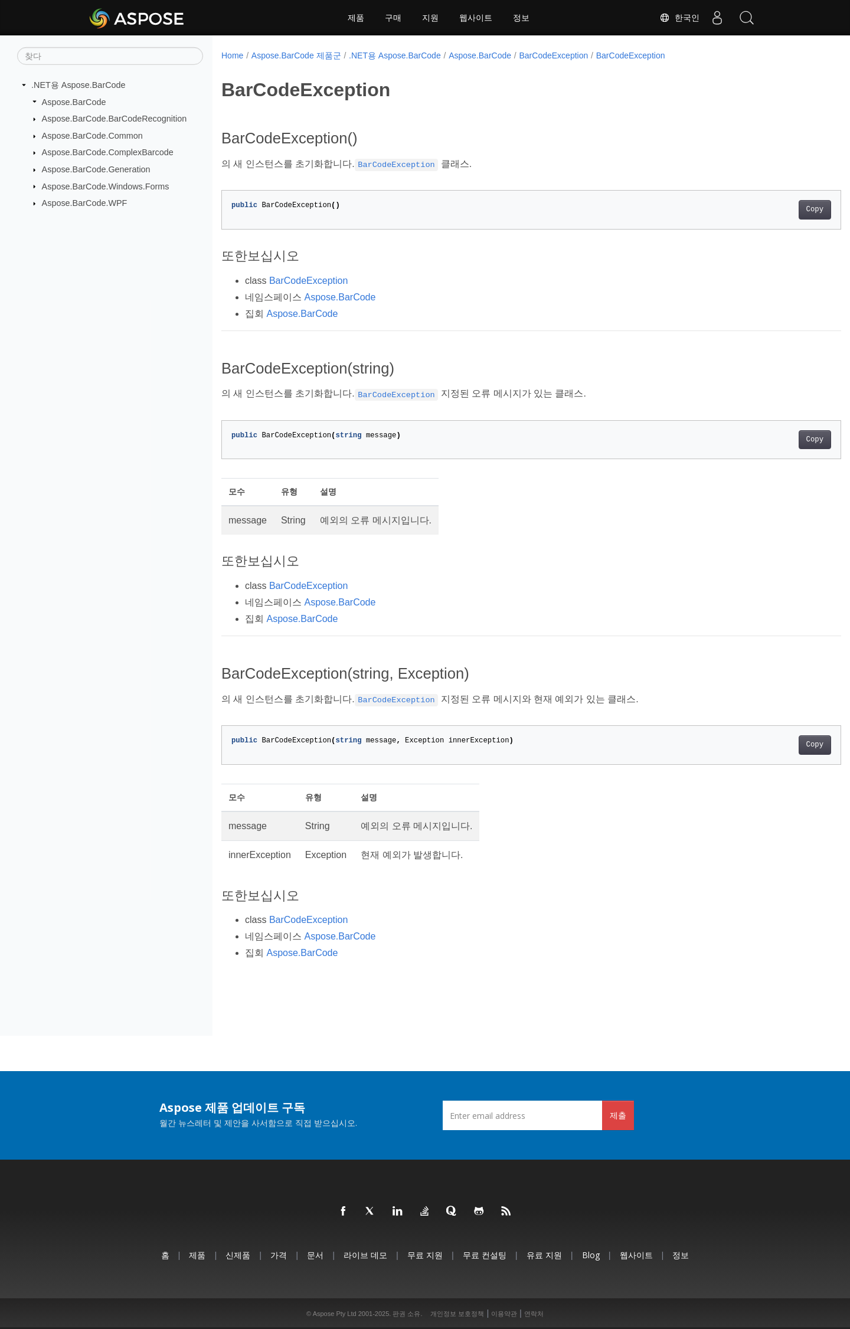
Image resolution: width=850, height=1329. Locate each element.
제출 (618, 1115)
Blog (591, 1255)
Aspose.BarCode (74, 101)
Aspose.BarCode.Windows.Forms (105, 186)
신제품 (237, 1255)
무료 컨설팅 (484, 1255)
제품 (356, 17)
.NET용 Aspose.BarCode (78, 85)
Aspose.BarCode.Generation (96, 169)
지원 (430, 17)
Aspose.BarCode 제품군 (296, 55)
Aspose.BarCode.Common (92, 135)
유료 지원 (544, 1255)
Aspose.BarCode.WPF (85, 203)
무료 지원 (425, 1255)
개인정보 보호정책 (457, 1313)
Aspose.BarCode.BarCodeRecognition (114, 118)
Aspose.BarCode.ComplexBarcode (108, 152)
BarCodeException (554, 55)
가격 (278, 1255)
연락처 (534, 1313)
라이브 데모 (365, 1255)
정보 (521, 17)
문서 (315, 1255)
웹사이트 (475, 17)
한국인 (679, 17)
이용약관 (504, 1313)
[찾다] (110, 56)
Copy (771, 209)
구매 (393, 17)
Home (232, 55)
